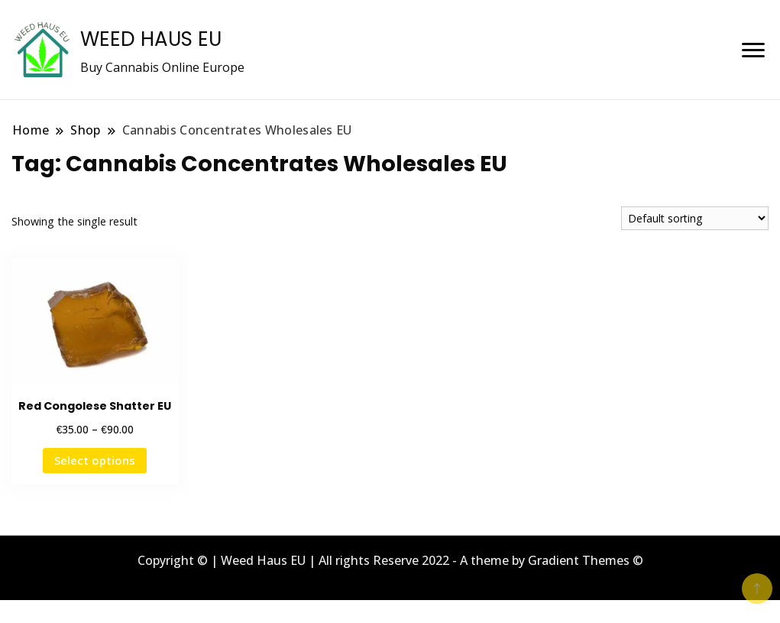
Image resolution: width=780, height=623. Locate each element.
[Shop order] (695, 218)
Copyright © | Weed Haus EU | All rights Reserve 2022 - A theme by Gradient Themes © (390, 560)
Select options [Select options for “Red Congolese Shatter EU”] (94, 460)
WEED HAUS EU (151, 39)
